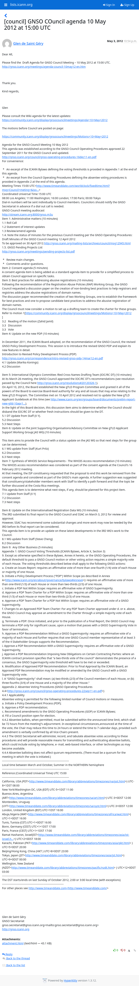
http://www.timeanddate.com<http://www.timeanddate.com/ (68, 888)
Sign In (109, 5)
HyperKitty (70, 980)
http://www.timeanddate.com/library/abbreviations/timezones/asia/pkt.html (81, 843)
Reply (7, 954)
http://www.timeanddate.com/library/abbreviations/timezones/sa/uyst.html (58, 806)
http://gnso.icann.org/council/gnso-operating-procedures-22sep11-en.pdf (54, 691)
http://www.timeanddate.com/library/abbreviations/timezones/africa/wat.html (78, 814)
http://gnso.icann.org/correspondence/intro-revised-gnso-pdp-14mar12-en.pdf (52, 358)
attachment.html (13, 943)
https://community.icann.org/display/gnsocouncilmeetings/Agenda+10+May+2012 (55, 120)
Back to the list (13, 965)
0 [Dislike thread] (123, 950)
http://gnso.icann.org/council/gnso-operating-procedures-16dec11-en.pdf (49, 157)
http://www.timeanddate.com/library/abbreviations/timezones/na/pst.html (77, 781)
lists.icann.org (21, 4)
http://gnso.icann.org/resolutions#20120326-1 (67, 383)
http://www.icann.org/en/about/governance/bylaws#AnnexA (44, 580)
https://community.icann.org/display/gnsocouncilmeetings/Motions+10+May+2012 (55, 136)
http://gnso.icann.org (15, 929)
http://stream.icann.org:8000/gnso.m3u (27, 214)
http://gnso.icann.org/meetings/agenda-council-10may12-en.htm (44, 66)
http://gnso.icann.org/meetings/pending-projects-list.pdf (38, 251)
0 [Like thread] (116, 950)
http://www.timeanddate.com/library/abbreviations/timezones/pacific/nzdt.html (63, 867)
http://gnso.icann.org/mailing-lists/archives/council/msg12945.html (87, 243)
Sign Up (127, 5)
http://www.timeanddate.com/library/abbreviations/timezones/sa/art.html (56, 798)
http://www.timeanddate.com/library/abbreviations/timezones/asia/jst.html (73, 855)
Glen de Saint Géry (28, 43)
